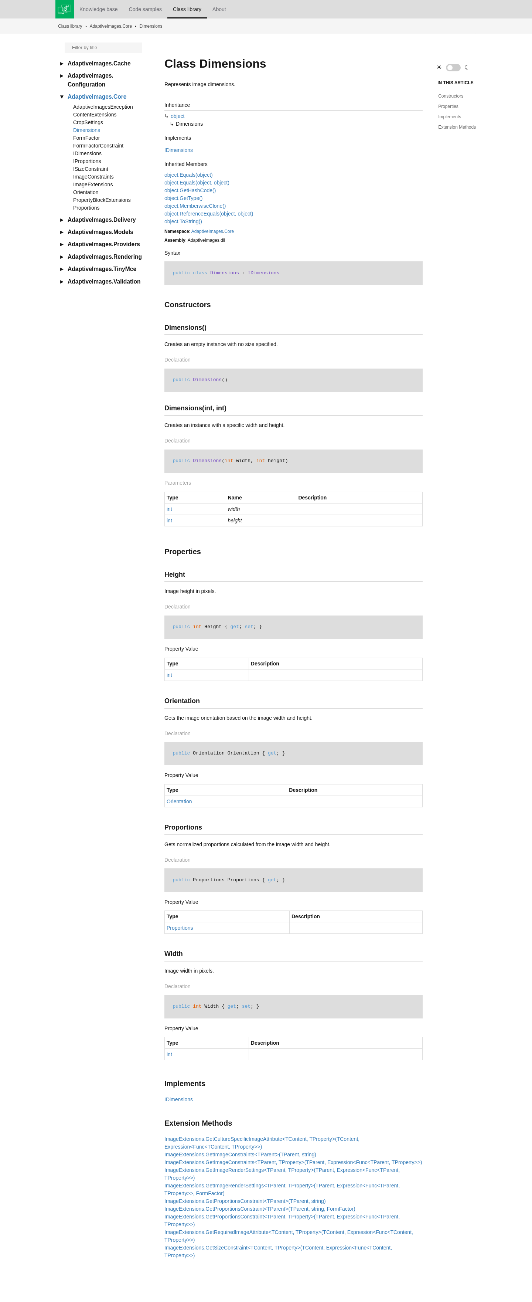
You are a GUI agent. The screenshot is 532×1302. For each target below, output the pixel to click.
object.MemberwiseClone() (195, 206)
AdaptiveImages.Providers (104, 244)
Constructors (450, 96)
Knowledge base (98, 9)
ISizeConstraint (90, 169)
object (177, 116)
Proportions (86, 208)
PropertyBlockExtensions (102, 200)
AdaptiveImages (207, 231)
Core (229, 231)
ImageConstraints (93, 177)
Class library (187, 9)
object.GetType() (183, 198)
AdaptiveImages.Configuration (90, 79)
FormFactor (86, 138)
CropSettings (88, 122)
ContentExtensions (95, 115)
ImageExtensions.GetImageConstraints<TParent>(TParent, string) (240, 1154)
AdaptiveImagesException (103, 107)
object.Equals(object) (188, 175)
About (219, 9)
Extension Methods (457, 127)
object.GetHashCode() (190, 190)
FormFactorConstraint (98, 146)
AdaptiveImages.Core (111, 26)
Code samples (145, 9)
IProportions (87, 161)
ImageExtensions (93, 184)
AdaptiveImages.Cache (99, 63)
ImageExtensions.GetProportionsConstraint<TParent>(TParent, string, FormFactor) (259, 1209)
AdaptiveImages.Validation (104, 281)
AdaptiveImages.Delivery (102, 220)
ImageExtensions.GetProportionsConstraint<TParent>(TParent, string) (245, 1201)
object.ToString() (183, 221)
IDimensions (87, 153)
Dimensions (150, 26)
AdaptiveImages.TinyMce (102, 269)
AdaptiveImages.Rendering (105, 257)
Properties (448, 106)
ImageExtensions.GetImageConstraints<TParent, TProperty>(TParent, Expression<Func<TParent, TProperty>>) (293, 1162)
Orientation (85, 192)
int (169, 509)
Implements (449, 116)
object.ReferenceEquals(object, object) (208, 214)
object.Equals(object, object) (196, 183)
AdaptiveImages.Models (100, 232)
